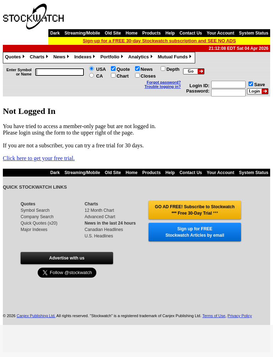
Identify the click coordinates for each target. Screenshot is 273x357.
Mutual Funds (175, 58)
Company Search (37, 216)
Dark (55, 33)
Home (132, 33)
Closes (148, 76)
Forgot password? (164, 82)
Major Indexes (34, 229)
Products (151, 33)
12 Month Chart (99, 210)
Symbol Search (35, 210)
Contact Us (191, 33)
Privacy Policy (240, 304)
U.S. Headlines (99, 235)
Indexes (85, 58)
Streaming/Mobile (82, 33)
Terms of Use (213, 304)
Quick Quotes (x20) (39, 223)
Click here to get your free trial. (39, 158)
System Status (253, 33)
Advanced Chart (100, 216)
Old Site (113, 33)
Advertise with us (66, 258)
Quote (123, 69)
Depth (173, 69)
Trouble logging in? (163, 86)
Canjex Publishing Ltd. (36, 304)
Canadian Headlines (104, 229)
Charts (40, 58)
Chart (123, 76)
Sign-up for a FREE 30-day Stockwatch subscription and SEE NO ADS (159, 40)
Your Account (220, 33)
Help (170, 33)
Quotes (15, 58)
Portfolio (112, 58)
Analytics (141, 58)
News (62, 58)
